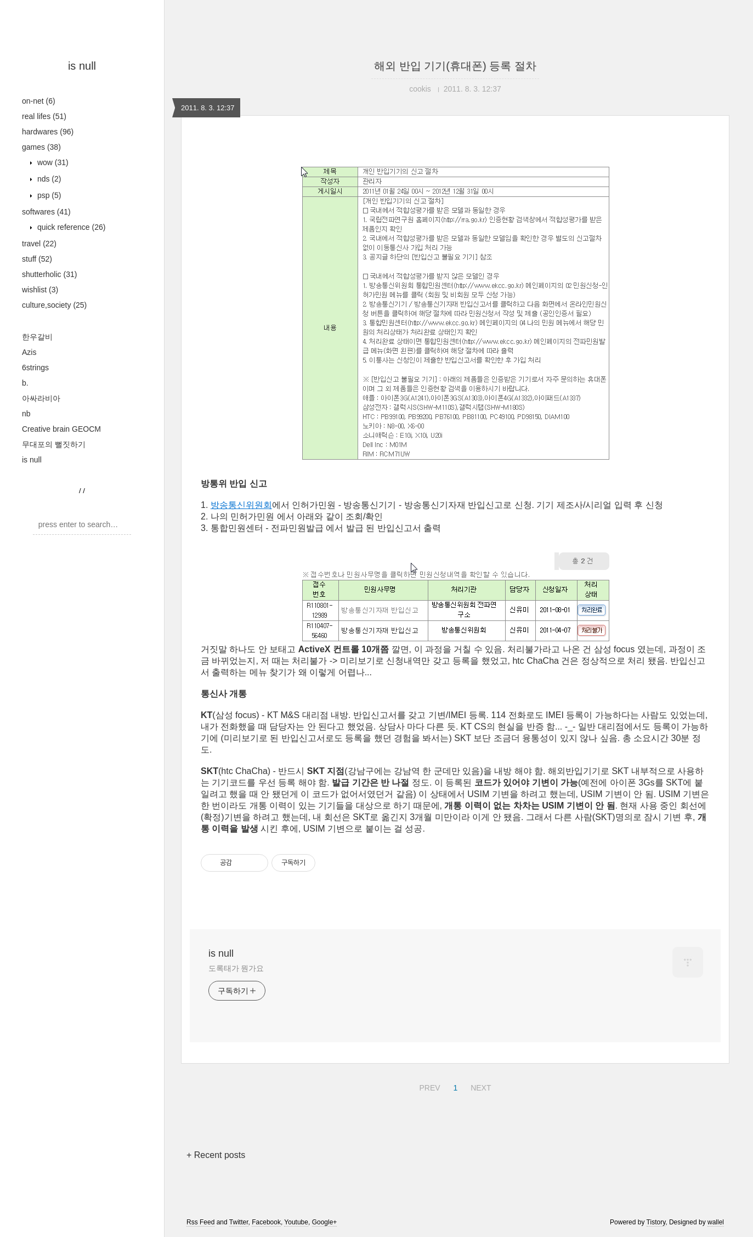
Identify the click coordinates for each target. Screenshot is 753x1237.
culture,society (54, 305)
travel (39, 243)
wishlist (40, 289)
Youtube (296, 1222)
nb (26, 413)
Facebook (266, 1222)
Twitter (238, 1222)
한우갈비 (37, 336)
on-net (38, 101)
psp (48, 195)
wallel (715, 1222)
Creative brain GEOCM (61, 429)
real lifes (44, 116)
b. (25, 383)
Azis (29, 352)
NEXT (479, 1086)
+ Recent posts (215, 1155)
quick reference (70, 227)
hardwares (47, 131)
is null (82, 66)
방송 (219, 505)
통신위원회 (250, 505)
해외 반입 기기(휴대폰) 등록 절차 (455, 66)
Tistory (656, 1222)
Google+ (324, 1222)
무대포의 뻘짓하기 (54, 444)
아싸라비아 (41, 398)
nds (48, 178)
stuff (37, 259)
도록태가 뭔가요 (236, 968)
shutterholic (49, 274)
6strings (35, 367)
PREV (428, 1086)
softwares (46, 211)
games (41, 147)
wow (52, 162)
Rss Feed (200, 1222)
